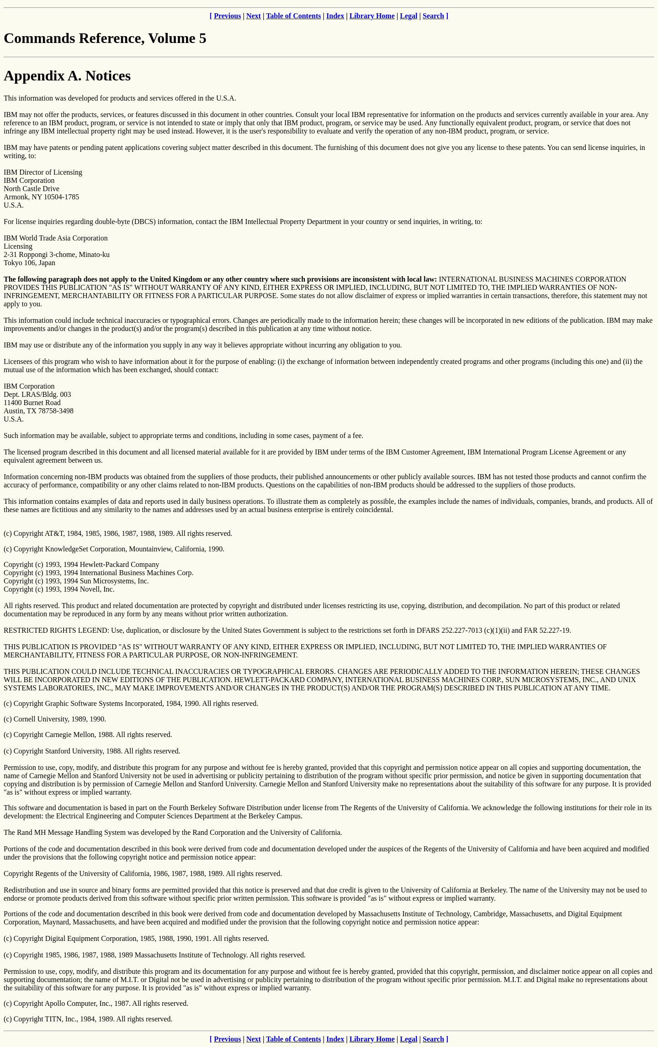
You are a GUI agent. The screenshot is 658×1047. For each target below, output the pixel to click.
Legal (408, 16)
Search (433, 16)
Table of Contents (293, 16)
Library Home (372, 16)
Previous (227, 16)
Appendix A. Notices (67, 75)
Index (335, 16)
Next (253, 16)
